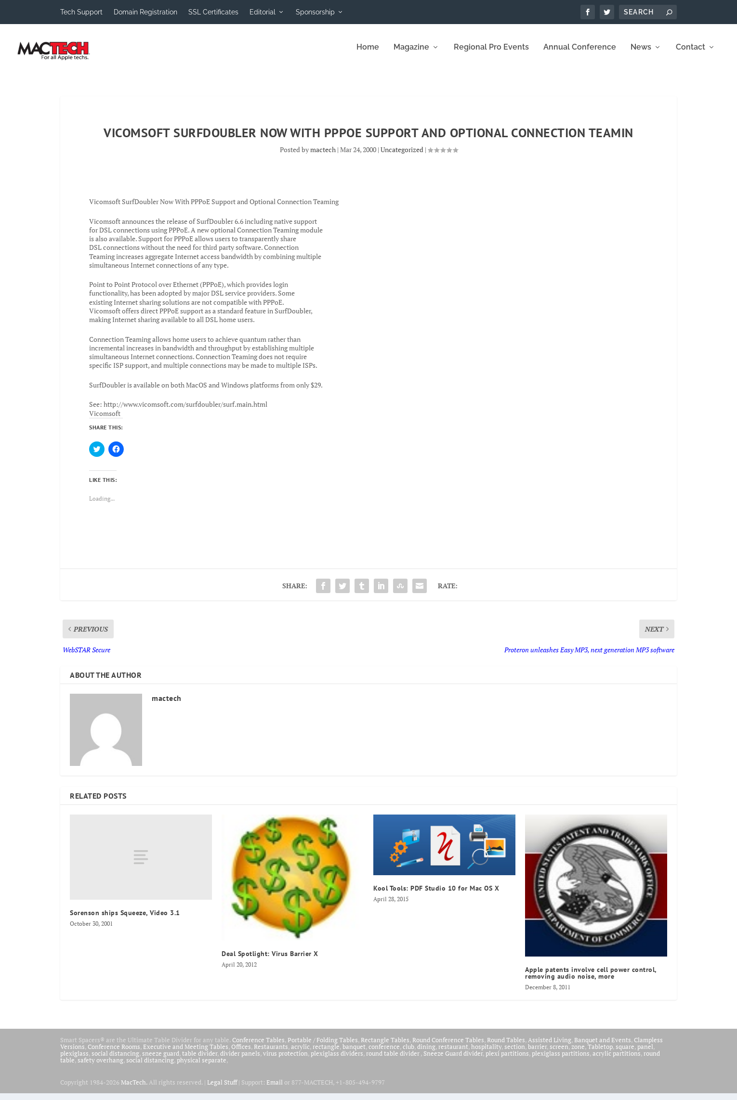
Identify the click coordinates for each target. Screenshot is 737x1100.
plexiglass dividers (337, 1060)
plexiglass (74, 1060)
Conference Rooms (114, 1053)
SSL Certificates (213, 12)
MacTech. (134, 1089)
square (625, 1053)
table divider (199, 1060)
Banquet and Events (602, 1046)
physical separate (201, 1066)
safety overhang (100, 1066)
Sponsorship (315, 12)
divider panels (240, 1060)
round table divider (393, 1060)
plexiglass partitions (561, 1060)
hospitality (486, 1053)
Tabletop (600, 1053)
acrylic (300, 1053)
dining (426, 1053)
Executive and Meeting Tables (185, 1053)
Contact (690, 54)
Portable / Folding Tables (323, 1046)
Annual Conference (579, 54)
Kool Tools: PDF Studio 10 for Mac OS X (436, 895)
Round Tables (506, 1046)
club (408, 1053)
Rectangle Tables (385, 1046)
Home (367, 54)
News (641, 54)
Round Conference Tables (448, 1046)
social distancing (115, 1060)
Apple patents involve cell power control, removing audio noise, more (591, 979)
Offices (241, 1053)
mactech (323, 156)
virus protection (285, 1060)
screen (559, 1053)
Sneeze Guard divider (453, 1060)
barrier (537, 1053)
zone (578, 1053)
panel (645, 1053)
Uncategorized (402, 156)
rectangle (326, 1053)
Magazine (411, 54)
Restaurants (271, 1053)
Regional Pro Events (491, 54)
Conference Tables (258, 1046)
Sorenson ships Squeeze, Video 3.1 (125, 919)
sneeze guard (160, 1060)
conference (384, 1053)
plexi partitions (507, 1060)
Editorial (263, 12)
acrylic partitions (616, 1060)
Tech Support (81, 12)
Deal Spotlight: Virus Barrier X (270, 960)
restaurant (453, 1053)
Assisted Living (549, 1046)
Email (274, 1089)
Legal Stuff (222, 1089)
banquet (354, 1053)
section (514, 1053)
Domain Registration (145, 12)
